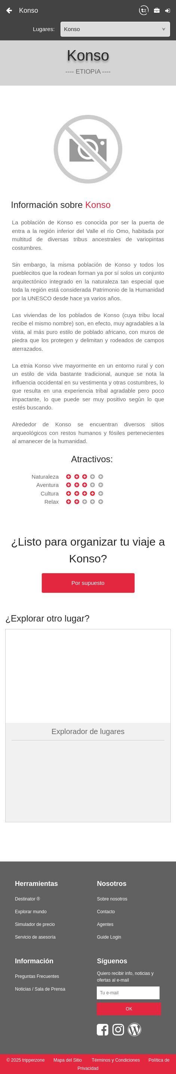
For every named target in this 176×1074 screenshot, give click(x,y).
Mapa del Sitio (67, 1060)
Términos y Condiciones (116, 1060)
